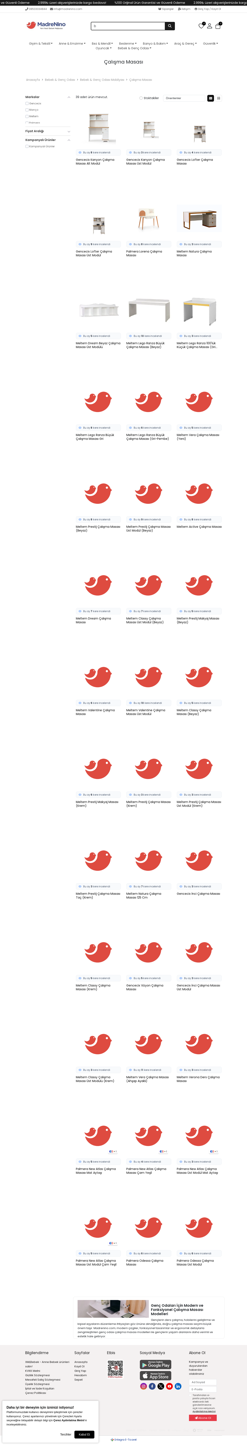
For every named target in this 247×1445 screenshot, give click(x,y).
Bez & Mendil (101, 43)
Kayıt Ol (79, 1366)
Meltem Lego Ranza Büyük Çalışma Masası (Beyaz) (145, 345)
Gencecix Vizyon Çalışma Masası (144, 988)
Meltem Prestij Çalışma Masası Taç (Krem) (98, 896)
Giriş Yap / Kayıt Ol (208, 9)
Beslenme (126, 43)
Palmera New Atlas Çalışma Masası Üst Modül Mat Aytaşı (197, 1171)
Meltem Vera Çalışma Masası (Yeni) (198, 437)
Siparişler (166, 9)
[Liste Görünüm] (218, 98)
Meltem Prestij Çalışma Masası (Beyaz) (98, 529)
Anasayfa (33, 79)
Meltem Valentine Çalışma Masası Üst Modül (145, 712)
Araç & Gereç (184, 43)
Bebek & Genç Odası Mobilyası (102, 79)
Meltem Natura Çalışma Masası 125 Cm (143, 896)
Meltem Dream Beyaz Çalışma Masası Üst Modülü (98, 345)
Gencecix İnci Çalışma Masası (198, 894)
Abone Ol (203, 1418)
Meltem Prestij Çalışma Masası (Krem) (148, 804)
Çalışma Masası (140, 79)
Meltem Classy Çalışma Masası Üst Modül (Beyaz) (145, 621)
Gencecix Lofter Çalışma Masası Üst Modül (94, 254)
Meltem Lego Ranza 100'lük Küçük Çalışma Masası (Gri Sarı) (196, 345)
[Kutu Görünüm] (210, 98)
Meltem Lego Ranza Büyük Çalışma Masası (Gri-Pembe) (147, 437)
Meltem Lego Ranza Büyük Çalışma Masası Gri (95, 437)
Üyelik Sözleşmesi (37, 1384)
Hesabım (80, 1375)
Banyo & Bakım (154, 43)
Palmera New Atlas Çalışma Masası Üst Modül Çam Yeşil (96, 1263)
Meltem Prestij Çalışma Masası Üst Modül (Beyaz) (148, 529)
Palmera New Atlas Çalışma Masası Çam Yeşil (146, 1171)
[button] (209, 26)
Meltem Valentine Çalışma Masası (95, 712)
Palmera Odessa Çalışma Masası (144, 1263)
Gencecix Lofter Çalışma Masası (195, 162)
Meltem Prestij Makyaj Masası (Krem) (97, 804)
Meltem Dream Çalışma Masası (93, 621)
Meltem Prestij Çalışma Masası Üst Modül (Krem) (199, 804)
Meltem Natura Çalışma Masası (194, 254)
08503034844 (36, 9)
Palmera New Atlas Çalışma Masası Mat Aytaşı (96, 1171)
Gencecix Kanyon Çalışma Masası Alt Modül (95, 162)
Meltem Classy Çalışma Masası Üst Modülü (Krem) (95, 1079)
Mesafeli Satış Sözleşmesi (42, 1380)
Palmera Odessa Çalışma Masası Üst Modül (195, 1263)
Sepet (78, 1380)
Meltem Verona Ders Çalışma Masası (198, 1079)
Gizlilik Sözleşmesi (37, 1375)
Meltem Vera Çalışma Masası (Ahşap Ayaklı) (147, 1079)
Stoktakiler (149, 98)
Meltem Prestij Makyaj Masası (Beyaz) (198, 621)
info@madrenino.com (66, 9)
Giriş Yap (80, 1371)
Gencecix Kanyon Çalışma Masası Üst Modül (145, 162)
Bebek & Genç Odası (133, 48)
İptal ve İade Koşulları (39, 1388)
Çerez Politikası (35, 1393)
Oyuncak (102, 48)
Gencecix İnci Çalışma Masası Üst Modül (198, 988)
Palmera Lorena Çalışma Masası (144, 254)
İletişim (184, 9)
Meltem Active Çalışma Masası (199, 527)
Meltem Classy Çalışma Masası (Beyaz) (194, 712)
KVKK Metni (32, 1371)
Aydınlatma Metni (204, 1411)
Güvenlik (209, 43)
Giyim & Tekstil (39, 43)
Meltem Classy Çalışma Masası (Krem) (93, 988)
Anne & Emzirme (71, 43)
